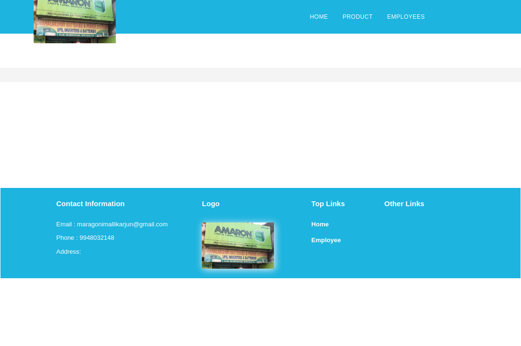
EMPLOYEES (406, 16)
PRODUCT (358, 16)
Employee (326, 240)
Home (320, 224)
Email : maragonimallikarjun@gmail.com (112, 224)
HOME (319, 16)
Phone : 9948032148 (85, 237)
